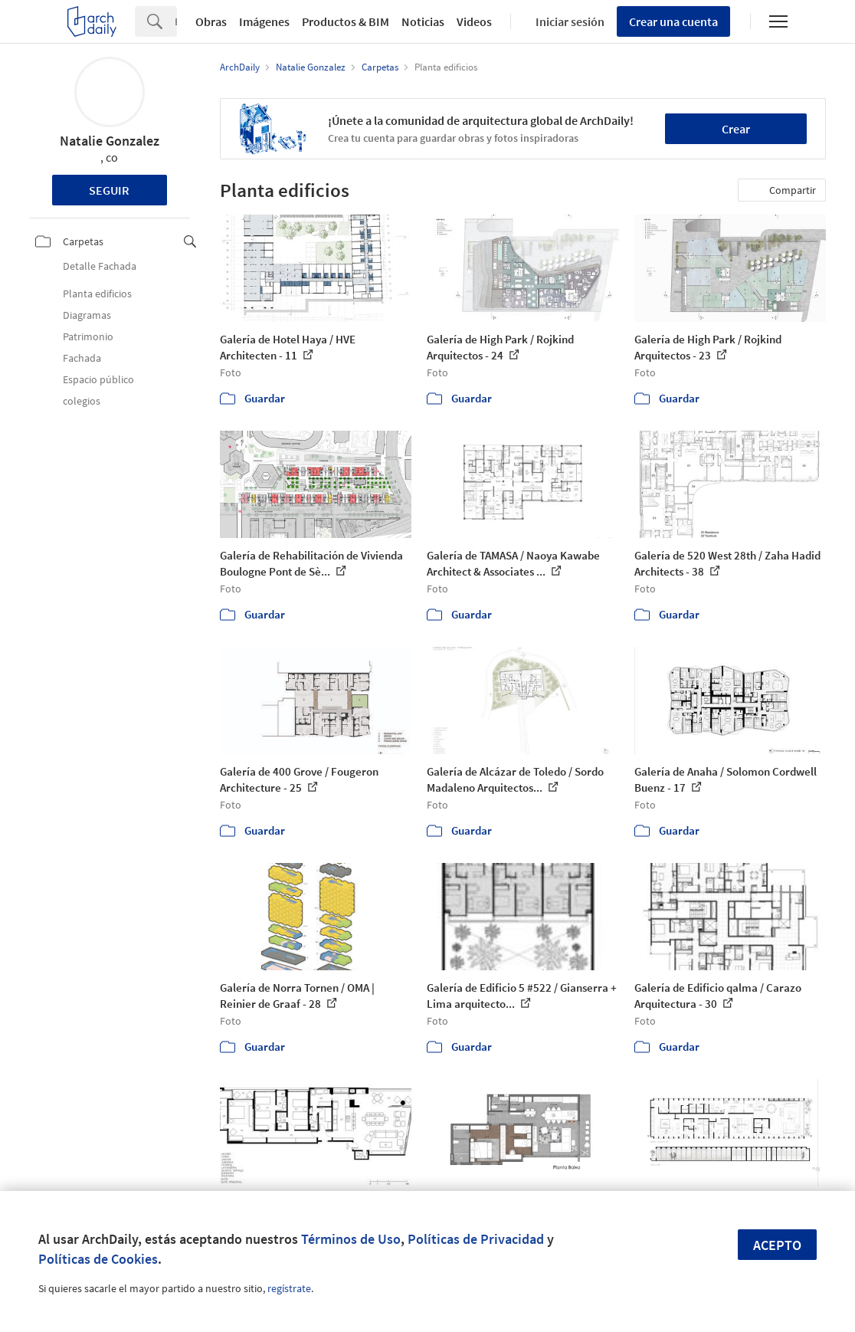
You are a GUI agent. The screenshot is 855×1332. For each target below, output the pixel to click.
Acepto (777, 1245)
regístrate (289, 1288)
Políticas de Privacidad (476, 1239)
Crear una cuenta (673, 21)
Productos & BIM (345, 21)
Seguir (109, 190)
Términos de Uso (351, 1239)
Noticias (422, 21)
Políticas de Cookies (98, 1259)
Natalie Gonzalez (109, 140)
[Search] (176, 21)
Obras (211, 21)
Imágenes (264, 21)
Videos (474, 21)
